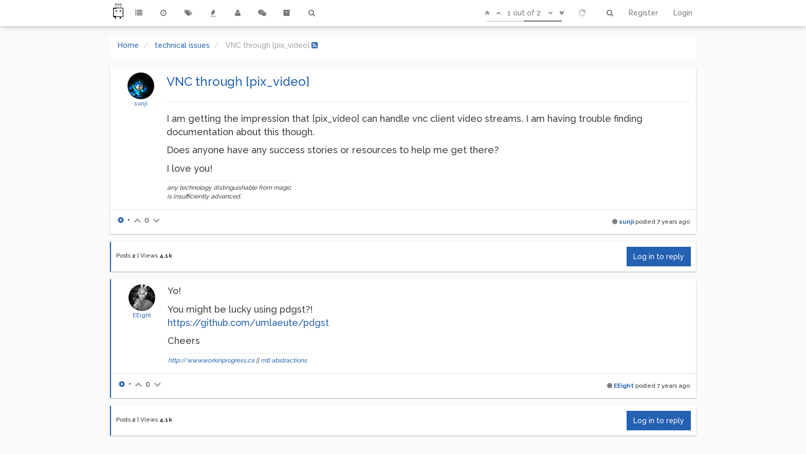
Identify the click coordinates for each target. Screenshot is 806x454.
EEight (142, 315)
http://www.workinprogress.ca (211, 360)
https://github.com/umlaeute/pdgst (248, 322)
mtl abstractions (284, 360)
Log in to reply (658, 256)
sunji (141, 103)
